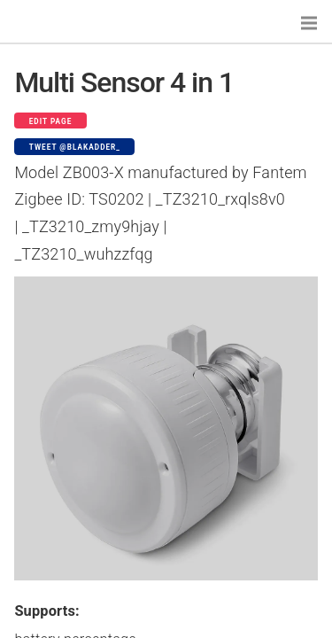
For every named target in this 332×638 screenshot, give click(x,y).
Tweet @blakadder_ (74, 147)
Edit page (51, 121)
